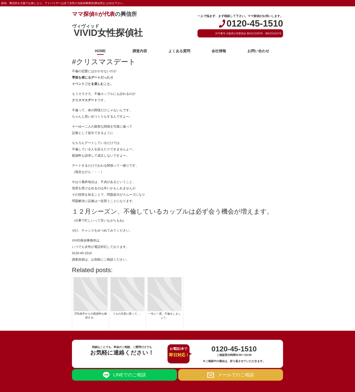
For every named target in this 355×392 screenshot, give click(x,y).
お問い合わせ (258, 51)
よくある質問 (179, 51)
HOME (100, 51)
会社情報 (219, 51)
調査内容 (140, 51)
